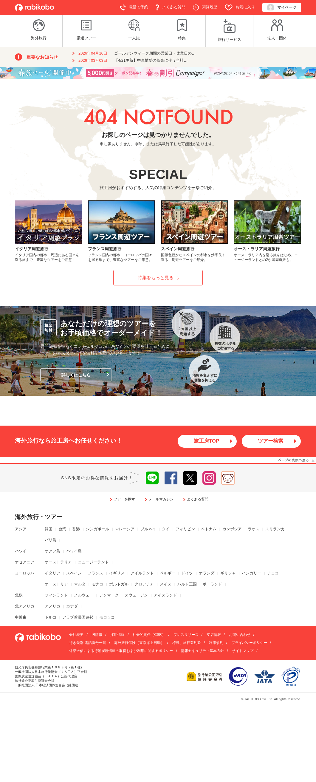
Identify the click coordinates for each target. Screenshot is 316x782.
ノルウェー (83, 595)
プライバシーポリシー (249, 643)
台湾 (62, 529)
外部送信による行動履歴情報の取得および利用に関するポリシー (121, 651)
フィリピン (185, 529)
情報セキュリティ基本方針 (202, 651)
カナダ (72, 606)
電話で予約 (134, 7)
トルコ (50, 617)
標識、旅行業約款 (186, 643)
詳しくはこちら (76, 375)
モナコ (97, 584)
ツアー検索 (270, 441)
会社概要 (76, 635)
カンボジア (232, 529)
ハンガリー (251, 573)
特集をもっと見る (156, 277)
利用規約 (216, 643)
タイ (166, 529)
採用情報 (117, 635)
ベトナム (208, 529)
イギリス (117, 573)
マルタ (80, 584)
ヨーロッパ (24, 573)
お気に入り (240, 7)
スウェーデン (136, 595)
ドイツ (187, 573)
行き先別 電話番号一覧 (87, 643)
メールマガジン (161, 499)
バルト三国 (187, 584)
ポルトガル (118, 584)
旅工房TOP (206, 441)
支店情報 (214, 635)
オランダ (206, 573)
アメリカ (52, 606)
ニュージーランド (93, 562)
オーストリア (56, 584)
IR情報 (97, 635)
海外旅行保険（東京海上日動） (139, 643)
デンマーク (109, 595)
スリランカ (275, 529)
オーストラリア (58, 562)
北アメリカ (24, 606)
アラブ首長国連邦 (77, 617)
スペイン (74, 573)
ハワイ (21, 551)
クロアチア (144, 584)
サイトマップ (242, 651)
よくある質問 (170, 7)
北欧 (19, 595)
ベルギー (167, 573)
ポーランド (212, 584)
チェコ (273, 573)
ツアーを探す (124, 499)
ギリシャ (228, 573)
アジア (21, 529)
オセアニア (24, 562)
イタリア (52, 573)
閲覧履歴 (205, 7)
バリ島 (50, 540)
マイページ (282, 7)
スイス (165, 584)
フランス (95, 573)
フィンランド (56, 595)
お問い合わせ (239, 635)
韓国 (48, 529)
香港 (76, 529)
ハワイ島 (74, 551)
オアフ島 (52, 551)
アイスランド (165, 595)
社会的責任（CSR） (149, 635)
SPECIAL (158, 174)
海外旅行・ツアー (39, 517)
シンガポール (97, 529)
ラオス (253, 529)
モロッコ (107, 617)
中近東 (21, 617)
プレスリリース (186, 635)
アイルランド (142, 573)
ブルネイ (148, 529)
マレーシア (124, 529)
